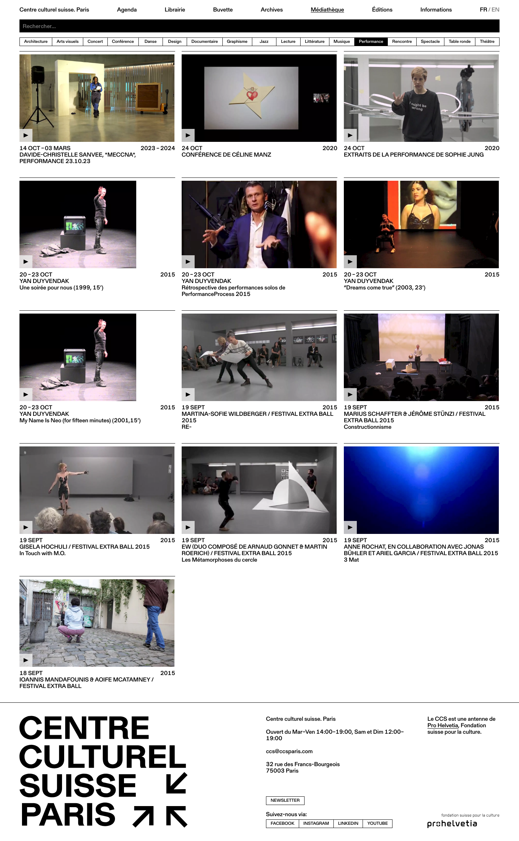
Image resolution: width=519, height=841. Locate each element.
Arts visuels (68, 42)
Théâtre (487, 42)
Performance (371, 42)
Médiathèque (327, 9)
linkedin (348, 823)
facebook (282, 823)
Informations (436, 9)
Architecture (36, 42)
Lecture (288, 42)
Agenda (127, 9)
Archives (272, 9)
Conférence (123, 42)
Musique (342, 42)
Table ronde (460, 42)
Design (174, 42)
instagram (316, 823)
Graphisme (237, 42)
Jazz (264, 42)
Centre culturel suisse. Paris (54, 9)
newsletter (285, 800)
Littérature (315, 42)
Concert (95, 42)
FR (483, 9)
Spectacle (430, 42)
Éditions (382, 9)
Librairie (175, 9)
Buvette (223, 9)
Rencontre (402, 42)
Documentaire (204, 42)
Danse (151, 42)
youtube (377, 823)
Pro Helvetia (442, 725)
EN (496, 9)
